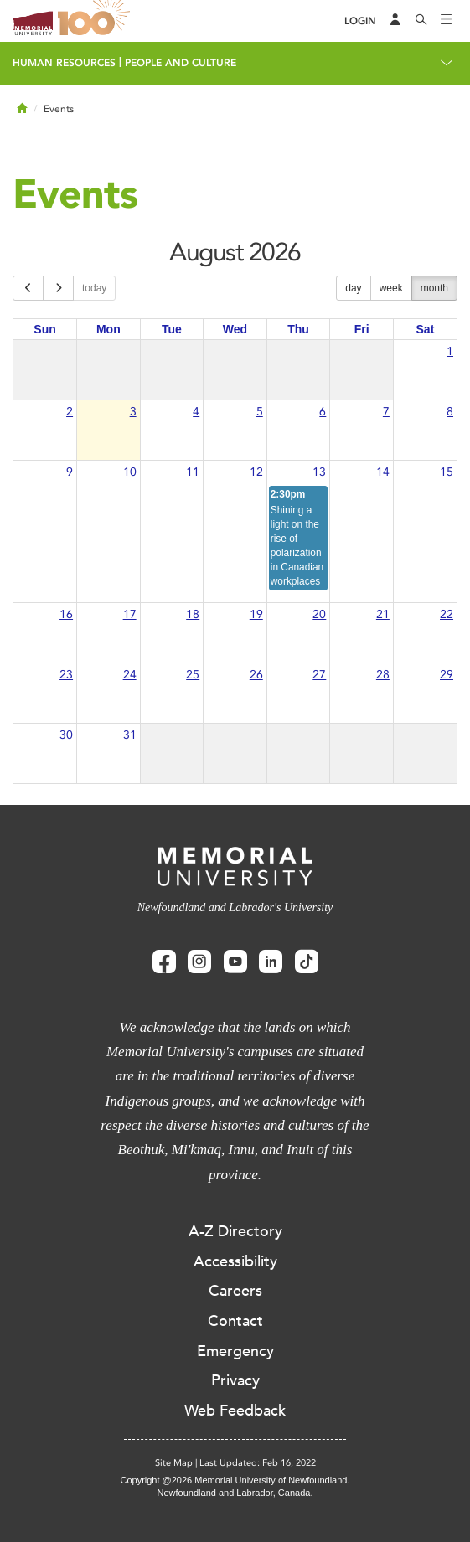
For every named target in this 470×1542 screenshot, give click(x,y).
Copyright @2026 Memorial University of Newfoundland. (234, 1480)
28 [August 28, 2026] (383, 675)
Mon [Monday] (108, 329)
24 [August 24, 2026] (130, 675)
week (391, 288)
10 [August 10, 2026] (130, 472)
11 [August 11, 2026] (192, 472)
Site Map (174, 1462)
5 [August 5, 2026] (259, 412)
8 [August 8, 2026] (450, 412)
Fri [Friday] (361, 329)
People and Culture (180, 63)
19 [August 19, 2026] (256, 614)
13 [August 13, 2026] (319, 472)
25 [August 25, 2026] (192, 675)
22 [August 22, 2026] (446, 614)
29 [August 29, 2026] (446, 675)
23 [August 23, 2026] (66, 675)
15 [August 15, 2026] (446, 472)
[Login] (360, 21)
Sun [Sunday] (44, 329)
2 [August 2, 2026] (69, 412)
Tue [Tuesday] (172, 329)
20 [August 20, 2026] (319, 614)
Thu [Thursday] (298, 329)
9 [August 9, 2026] (69, 472)
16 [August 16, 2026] (66, 614)
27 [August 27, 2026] (319, 675)
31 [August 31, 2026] (130, 735)
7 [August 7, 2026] (386, 412)
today (94, 288)
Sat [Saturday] (425, 329)
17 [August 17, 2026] (130, 614)
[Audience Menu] (395, 21)
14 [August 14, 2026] (383, 472)
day (353, 288)
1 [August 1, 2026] (450, 351)
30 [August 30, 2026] (66, 735)
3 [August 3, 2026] (133, 412)
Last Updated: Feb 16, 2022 (257, 1462)
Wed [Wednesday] (235, 329)
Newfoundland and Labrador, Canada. (235, 1493)
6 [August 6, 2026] (322, 412)
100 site (96, 21)
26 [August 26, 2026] (256, 675)
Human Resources (64, 63)
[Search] (421, 21)
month (434, 288)
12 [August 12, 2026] (256, 472)
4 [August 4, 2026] (196, 412)
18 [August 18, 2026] (192, 614)
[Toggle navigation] (446, 20)
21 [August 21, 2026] (383, 614)
